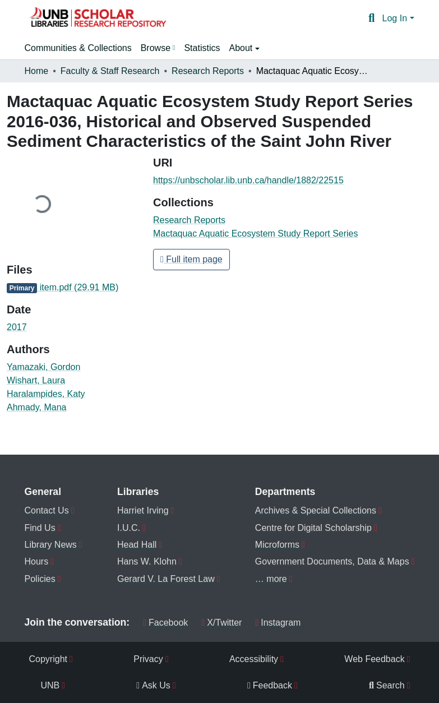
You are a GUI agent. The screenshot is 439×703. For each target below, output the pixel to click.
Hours (37, 561)
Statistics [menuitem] (202, 48)
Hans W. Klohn (147, 561)
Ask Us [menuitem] (153, 685)
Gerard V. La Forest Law (166, 579)
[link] (73, 287)
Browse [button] (155, 48)
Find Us (40, 528)
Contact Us (47, 510)
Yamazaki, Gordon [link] (43, 367)
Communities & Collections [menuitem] (78, 48)
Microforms (277, 544)
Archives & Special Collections (315, 510)
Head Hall (136, 544)
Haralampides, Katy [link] (46, 394)
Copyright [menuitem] (48, 659)
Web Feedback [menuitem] (374, 659)
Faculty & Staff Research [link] (110, 71)
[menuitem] (158, 48)
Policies (40, 579)
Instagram (278, 622)
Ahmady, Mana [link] (36, 407)
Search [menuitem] (387, 685)
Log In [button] (396, 18)
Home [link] (37, 71)
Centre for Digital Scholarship (313, 528)
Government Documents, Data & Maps (332, 561)
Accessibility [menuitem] (253, 659)
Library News (51, 544)
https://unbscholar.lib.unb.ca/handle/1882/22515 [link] (248, 180)
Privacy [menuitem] (148, 659)
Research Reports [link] (208, 71)
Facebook (165, 622)
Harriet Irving (143, 510)
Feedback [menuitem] (269, 685)
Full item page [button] (191, 259)
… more (271, 579)
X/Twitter (221, 622)
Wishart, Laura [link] (36, 380)
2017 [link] (17, 327)
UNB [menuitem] (50, 685)
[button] (97, 18)
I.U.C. (128, 528)
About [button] (242, 48)
